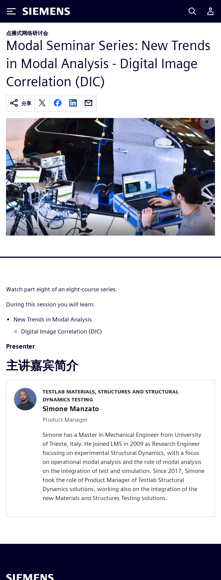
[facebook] (57, 103)
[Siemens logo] (46, 11)
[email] (88, 103)
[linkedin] (73, 103)
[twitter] (42, 103)
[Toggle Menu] (11, 11)
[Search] (192, 11)
